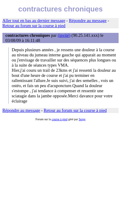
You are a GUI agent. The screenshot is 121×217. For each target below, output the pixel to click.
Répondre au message (87, 20)
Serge (82, 119)
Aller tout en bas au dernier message (33, 20)
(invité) (64, 35)
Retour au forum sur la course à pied (33, 25)
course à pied (60, 119)
